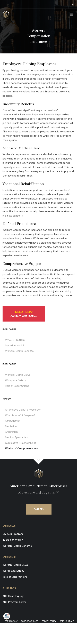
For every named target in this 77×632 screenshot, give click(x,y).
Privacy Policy (49, 621)
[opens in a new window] (73, 4)
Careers (38, 509)
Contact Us (20, 624)
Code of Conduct (29, 621)
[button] (71, 14)
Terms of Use (11, 621)
